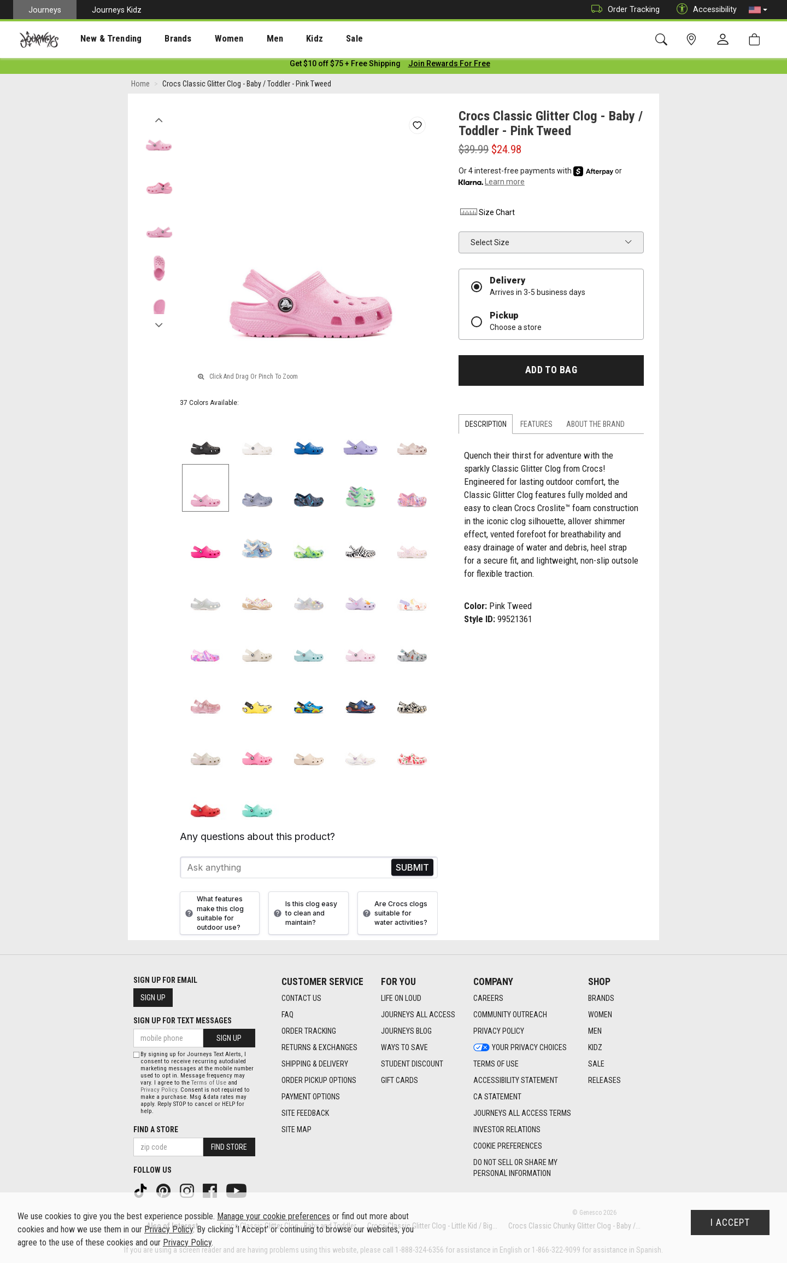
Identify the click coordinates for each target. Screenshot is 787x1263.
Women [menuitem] (206, 39)
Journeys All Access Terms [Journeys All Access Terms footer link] (522, 1113)
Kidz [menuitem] (281, 39)
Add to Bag (551, 372)
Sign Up (153, 997)
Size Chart (487, 214)
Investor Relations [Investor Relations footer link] (507, 1129)
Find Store (229, 1147)
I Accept (730, 1222)
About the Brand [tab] (595, 426)
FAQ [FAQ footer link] (287, 1014)
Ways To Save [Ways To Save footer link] (404, 1047)
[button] (758, 9)
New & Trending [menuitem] (101, 39)
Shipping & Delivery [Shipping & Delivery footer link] (314, 1063)
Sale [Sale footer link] (596, 1063)
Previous (159, 119)
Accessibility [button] (704, 9)
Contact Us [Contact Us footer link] (301, 998)
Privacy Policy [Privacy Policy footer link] (498, 1031)
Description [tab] (486, 426)
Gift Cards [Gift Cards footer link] (399, 1080)
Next (159, 324)
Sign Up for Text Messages (182, 1020)
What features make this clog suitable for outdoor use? (213, 915)
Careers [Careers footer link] (488, 998)
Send (412, 869)
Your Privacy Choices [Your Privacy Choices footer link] (520, 1047)
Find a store (155, 1129)
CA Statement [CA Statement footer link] (497, 1096)
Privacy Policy (158, 1089)
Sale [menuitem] (316, 39)
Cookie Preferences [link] (507, 1146)
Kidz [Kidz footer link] (595, 1047)
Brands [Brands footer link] (601, 998)
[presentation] (101, 38)
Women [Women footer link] (600, 1014)
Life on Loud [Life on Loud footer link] (401, 998)
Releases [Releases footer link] (604, 1080)
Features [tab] (536, 426)
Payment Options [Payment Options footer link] (310, 1096)
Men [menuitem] (246, 39)
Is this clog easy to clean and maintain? (304, 915)
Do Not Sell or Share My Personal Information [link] (515, 1168)
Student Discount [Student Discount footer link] (412, 1063)
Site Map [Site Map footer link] (296, 1129)
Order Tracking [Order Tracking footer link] (308, 1031)
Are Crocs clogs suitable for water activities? (393, 915)
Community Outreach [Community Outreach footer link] (510, 1014)
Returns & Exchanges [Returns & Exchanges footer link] (319, 1047)
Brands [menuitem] (161, 39)
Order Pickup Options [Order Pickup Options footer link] (318, 1080)
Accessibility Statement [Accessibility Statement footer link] (515, 1080)
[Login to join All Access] (345, 65)
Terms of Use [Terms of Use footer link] (496, 1063)
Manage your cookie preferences (273, 1216)
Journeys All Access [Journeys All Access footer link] (418, 1014)
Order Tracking (623, 9)
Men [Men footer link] (595, 1031)
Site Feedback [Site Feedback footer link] (305, 1113)
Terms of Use (208, 1082)
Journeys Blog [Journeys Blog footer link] (406, 1031)
